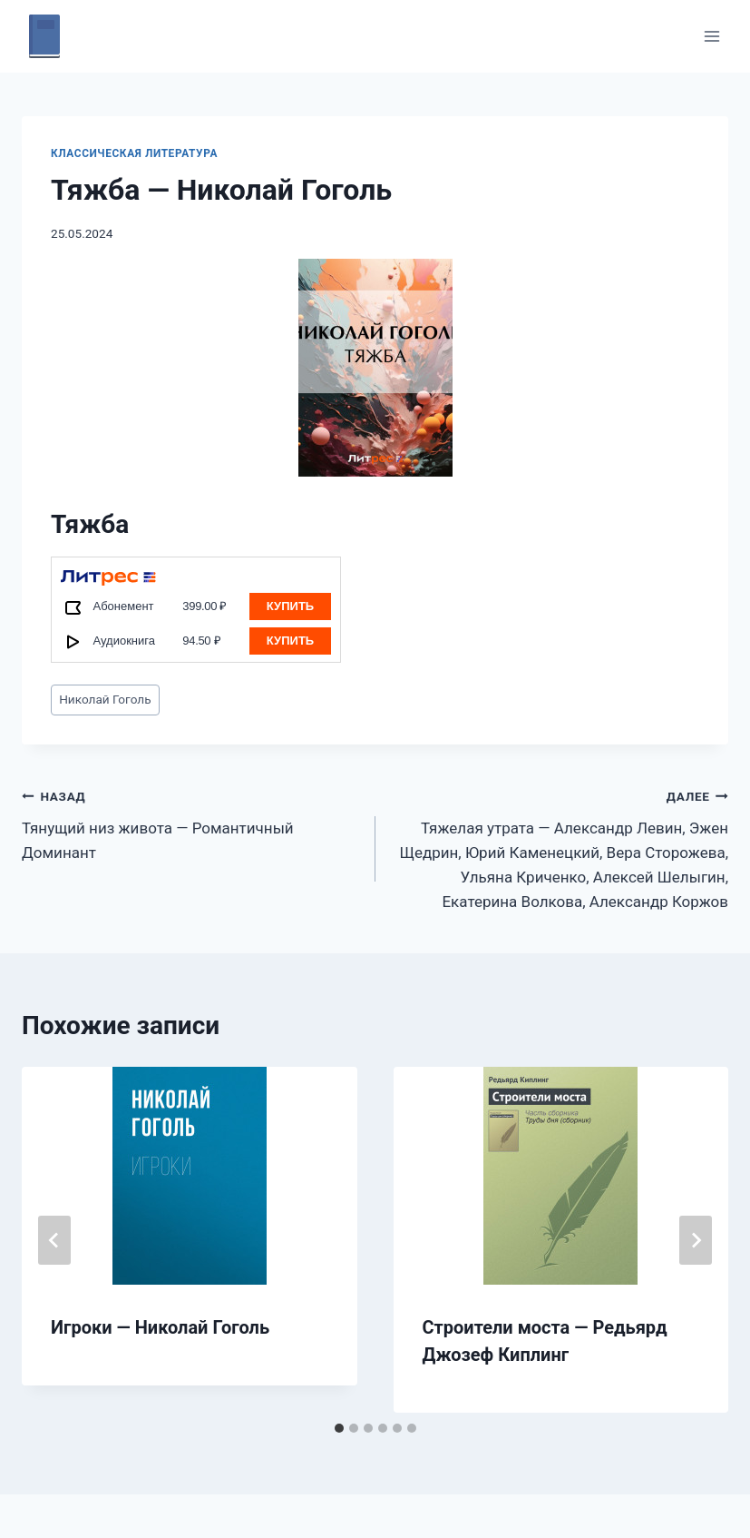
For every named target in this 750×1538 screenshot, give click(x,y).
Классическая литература (134, 153)
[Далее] (695, 1240)
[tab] (339, 1428)
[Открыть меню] (711, 36)
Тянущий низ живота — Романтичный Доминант (191, 823)
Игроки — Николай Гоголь (160, 1327)
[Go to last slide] (54, 1240)
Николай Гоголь (105, 699)
